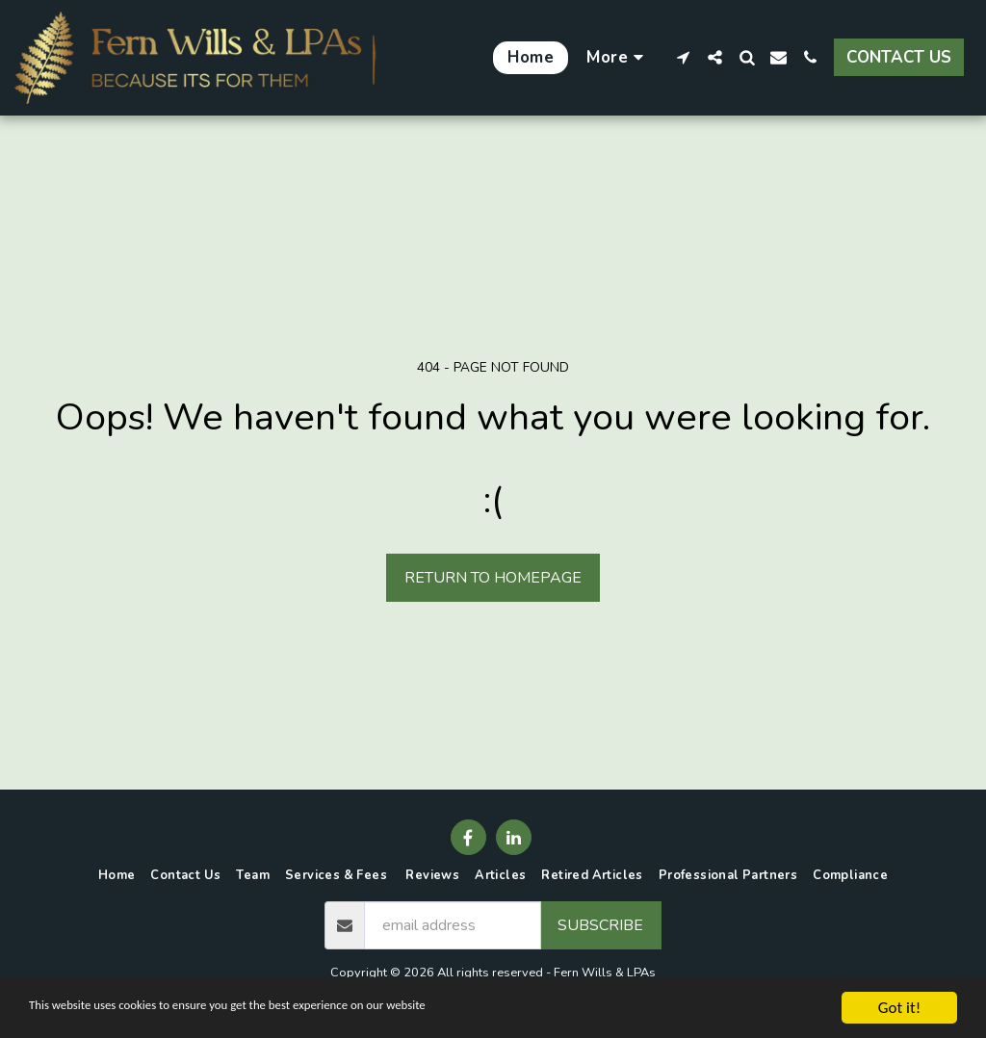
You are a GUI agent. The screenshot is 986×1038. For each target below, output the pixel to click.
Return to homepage (493, 577)
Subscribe (600, 925)
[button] (683, 57)
